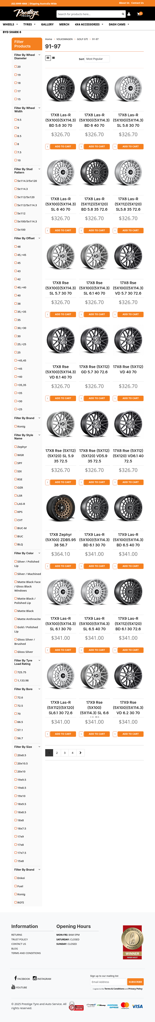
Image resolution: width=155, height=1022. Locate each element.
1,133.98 (23, 680)
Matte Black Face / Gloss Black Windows (27, 586)
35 (19, 320)
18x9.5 (21, 804)
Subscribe (135, 981)
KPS (20, 512)
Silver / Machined (29, 574)
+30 (19, 401)
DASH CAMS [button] (117, 24)
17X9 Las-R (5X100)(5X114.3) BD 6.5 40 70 (128, 539)
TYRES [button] (28, 24)
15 (19, 99)
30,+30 (21, 328)
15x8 (20, 861)
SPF (19, 463)
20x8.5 (21, 755)
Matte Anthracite (29, 619)
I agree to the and (118, 988)
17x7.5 (21, 853)
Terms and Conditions (26, 953)
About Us (124, 2)
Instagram (42, 978)
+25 (19, 409)
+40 (19, 376)
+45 (19, 368)
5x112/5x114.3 (27, 205)
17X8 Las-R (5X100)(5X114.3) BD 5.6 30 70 (60, 120)
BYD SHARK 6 (12, 32)
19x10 (21, 796)
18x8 (20, 820)
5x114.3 (22, 189)
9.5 (19, 119)
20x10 (21, 771)
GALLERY (47, 24)
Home (48, 39)
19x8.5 (21, 787)
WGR (20, 455)
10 (19, 160)
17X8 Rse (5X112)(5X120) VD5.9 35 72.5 (94, 455)
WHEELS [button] (9, 24)
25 (19, 352)
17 (19, 91)
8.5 (19, 136)
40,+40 (21, 287)
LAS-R (21, 504)
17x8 (20, 844)
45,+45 (21, 255)
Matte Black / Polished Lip (25, 601)
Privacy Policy (135, 988)
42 (19, 279)
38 (19, 303)
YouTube (19, 986)
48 (19, 246)
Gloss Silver (25, 652)
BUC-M (22, 528)
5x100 (21, 229)
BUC (20, 536)
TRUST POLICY (19, 939)
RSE (19, 479)
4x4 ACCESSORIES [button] (87, 24)
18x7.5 (21, 828)
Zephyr (22, 447)
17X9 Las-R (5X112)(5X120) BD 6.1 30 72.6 (128, 623)
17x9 (20, 836)
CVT (20, 520)
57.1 (20, 730)
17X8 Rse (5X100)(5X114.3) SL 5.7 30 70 (60, 288)
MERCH (64, 24)
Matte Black (25, 611)
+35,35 (21, 385)
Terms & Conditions (114, 988)
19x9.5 (21, 779)
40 (19, 295)
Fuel (20, 886)
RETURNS (16, 934)
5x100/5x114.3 (27, 221)
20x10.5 (22, 763)
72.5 (20, 705)
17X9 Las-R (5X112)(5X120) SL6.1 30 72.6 (60, 707)
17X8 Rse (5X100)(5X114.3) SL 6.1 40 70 (94, 288)
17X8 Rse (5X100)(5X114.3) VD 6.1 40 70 (60, 371)
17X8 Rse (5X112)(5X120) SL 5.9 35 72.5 (60, 455)
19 (19, 75)
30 (19, 336)
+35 (19, 393)
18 (19, 83)
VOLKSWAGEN (64, 39)
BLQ (20, 544)
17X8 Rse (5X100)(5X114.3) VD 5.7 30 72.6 (128, 288)
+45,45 (21, 360)
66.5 (20, 722)
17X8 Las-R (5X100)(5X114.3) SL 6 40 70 (60, 204)
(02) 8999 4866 (19, 3)
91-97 (95, 39)
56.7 (20, 738)
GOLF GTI (82, 39)
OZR (20, 487)
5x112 (21, 213)
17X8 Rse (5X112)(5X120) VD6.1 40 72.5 (128, 455)
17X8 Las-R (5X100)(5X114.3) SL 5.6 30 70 (128, 120)
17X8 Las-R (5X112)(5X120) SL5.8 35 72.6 (128, 204)
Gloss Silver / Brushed (24, 642)
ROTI (20, 902)
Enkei (21, 878)
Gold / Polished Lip (26, 629)
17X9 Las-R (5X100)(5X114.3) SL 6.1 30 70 (60, 623)
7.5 (19, 152)
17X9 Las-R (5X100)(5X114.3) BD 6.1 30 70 (94, 539)
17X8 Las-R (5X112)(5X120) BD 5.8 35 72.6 (94, 204)
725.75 (21, 672)
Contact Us (137, 2)
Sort (81, 59)
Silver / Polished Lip (26, 564)
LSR (19, 495)
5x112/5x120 (26, 197)
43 (19, 271)
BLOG (14, 948)
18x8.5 (21, 812)
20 (19, 66)
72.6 (20, 697)
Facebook (22, 978)
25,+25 (21, 344)
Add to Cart (63, 146)
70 (19, 713)
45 (19, 263)
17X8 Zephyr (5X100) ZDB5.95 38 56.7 (60, 539)
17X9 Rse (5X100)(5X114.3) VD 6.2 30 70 (128, 707)
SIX (19, 471)
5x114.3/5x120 (27, 181)
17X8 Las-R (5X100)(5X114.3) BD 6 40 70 (94, 120)
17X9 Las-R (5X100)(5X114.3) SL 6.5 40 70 (94, 623)
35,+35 (21, 311)
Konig (21, 426)
